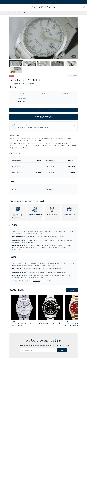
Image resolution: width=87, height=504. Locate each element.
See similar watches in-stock (43, 118)
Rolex (9, 12)
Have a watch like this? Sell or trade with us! (43, 125)
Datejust (17, 12)
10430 (24, 12)
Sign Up (62, 358)
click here (36, 289)
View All (72, 298)
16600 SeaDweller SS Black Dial (49, 331)
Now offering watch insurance (43, 2)
